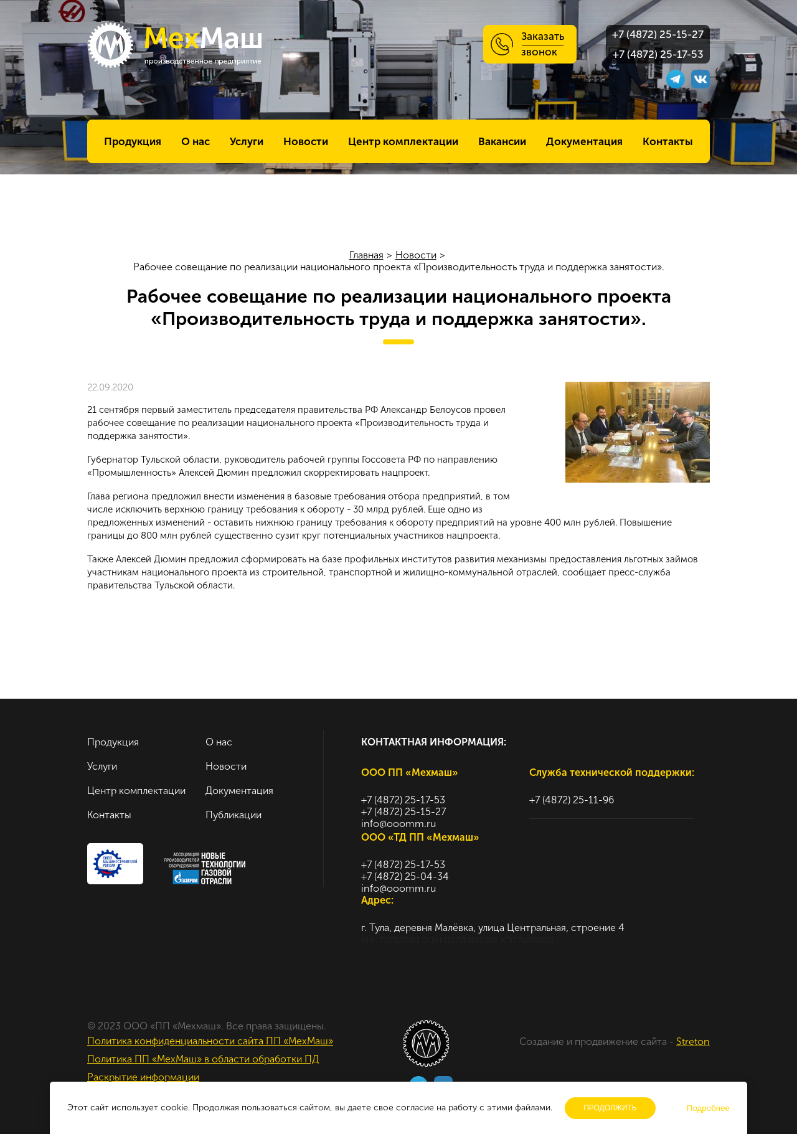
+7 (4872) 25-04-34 (405, 876)
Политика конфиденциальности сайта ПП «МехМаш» (210, 1041)
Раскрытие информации (143, 1077)
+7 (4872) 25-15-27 (658, 34)
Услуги (246, 141)
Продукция (132, 141)
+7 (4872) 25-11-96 (571, 800)
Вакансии (502, 141)
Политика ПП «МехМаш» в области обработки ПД (203, 1059)
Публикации (233, 815)
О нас (195, 141)
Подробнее (708, 1108)
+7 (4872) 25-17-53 (658, 54)
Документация (584, 141)
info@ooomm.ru (398, 823)
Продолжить (610, 1107)
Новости (305, 141)
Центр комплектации (403, 141)
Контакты (668, 141)
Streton (693, 1041)
